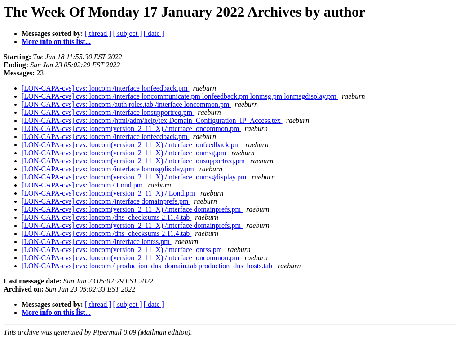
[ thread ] (98, 33)
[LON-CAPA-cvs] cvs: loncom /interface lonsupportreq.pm (108, 112)
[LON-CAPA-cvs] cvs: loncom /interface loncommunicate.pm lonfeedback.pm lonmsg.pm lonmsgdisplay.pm (180, 96)
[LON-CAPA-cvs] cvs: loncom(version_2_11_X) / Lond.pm (109, 193)
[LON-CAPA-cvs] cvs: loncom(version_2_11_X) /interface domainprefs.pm (132, 209)
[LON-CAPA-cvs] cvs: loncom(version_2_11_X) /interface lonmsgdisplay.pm (135, 177)
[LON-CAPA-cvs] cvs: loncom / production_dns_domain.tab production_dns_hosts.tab (148, 266)
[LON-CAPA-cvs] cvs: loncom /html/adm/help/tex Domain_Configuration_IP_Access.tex (152, 120)
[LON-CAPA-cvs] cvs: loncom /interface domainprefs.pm (106, 201)
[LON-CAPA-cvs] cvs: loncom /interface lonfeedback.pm (106, 88)
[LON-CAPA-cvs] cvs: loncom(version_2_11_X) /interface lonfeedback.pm (132, 144)
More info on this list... (56, 41)
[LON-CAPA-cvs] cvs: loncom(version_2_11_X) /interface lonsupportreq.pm (134, 161)
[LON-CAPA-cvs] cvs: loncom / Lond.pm (83, 185)
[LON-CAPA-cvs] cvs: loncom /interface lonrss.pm (97, 241)
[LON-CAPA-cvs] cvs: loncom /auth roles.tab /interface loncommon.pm (126, 104)
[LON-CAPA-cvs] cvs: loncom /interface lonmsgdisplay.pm (109, 169)
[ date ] (154, 33)
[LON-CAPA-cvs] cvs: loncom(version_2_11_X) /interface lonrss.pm (123, 249)
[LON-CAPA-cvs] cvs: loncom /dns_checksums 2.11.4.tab (106, 217)
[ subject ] (127, 33)
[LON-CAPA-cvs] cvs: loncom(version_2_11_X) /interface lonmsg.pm (125, 153)
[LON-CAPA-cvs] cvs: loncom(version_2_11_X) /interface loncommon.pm (131, 128)
